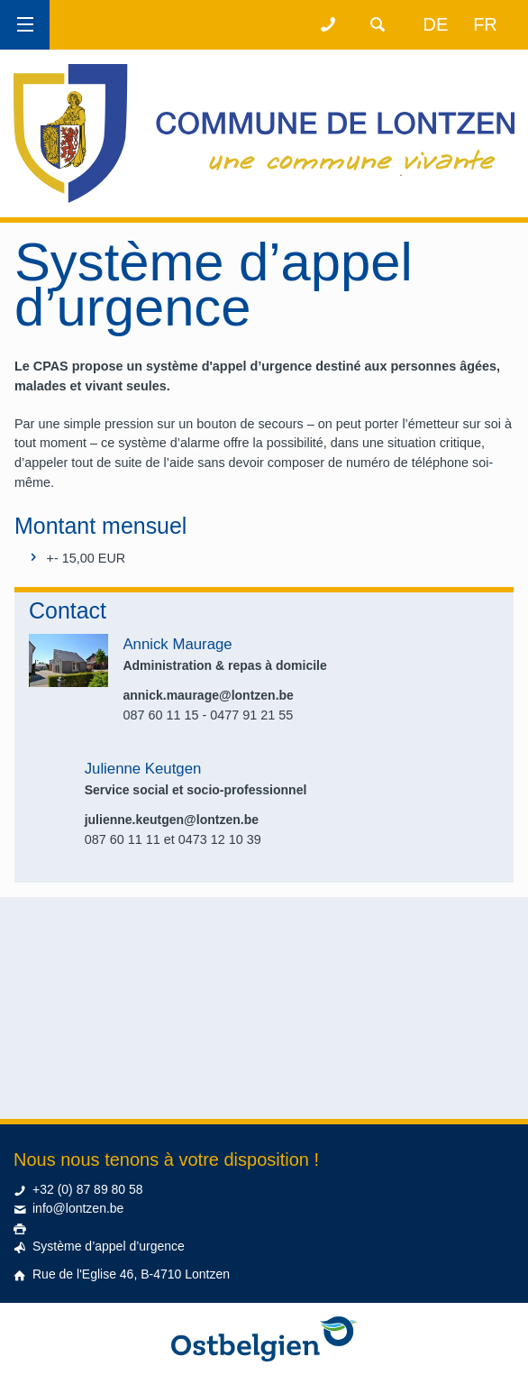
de (436, 24)
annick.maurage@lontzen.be (208, 695)
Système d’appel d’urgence (108, 1246)
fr (485, 24)
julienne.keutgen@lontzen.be (172, 819)
